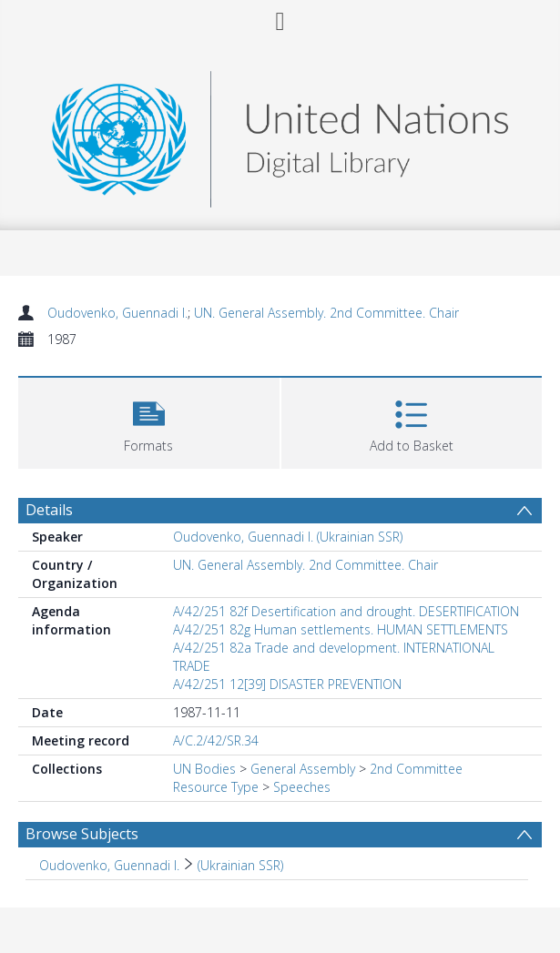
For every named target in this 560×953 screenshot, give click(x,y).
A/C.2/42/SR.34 (216, 740)
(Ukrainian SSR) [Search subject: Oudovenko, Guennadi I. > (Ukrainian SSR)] (240, 865)
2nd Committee (416, 768)
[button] (149, 421)
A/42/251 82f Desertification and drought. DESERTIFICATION (346, 611)
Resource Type (216, 787)
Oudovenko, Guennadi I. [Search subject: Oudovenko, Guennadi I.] (109, 865)
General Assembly (302, 768)
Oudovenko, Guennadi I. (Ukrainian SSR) (287, 536)
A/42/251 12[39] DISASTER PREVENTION (287, 684)
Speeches (302, 787)
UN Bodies (204, 768)
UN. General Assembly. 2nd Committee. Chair (326, 312)
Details (49, 510)
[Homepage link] (279, 134)
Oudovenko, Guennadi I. (117, 312)
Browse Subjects (81, 834)
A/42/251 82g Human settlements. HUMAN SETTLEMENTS (340, 629)
